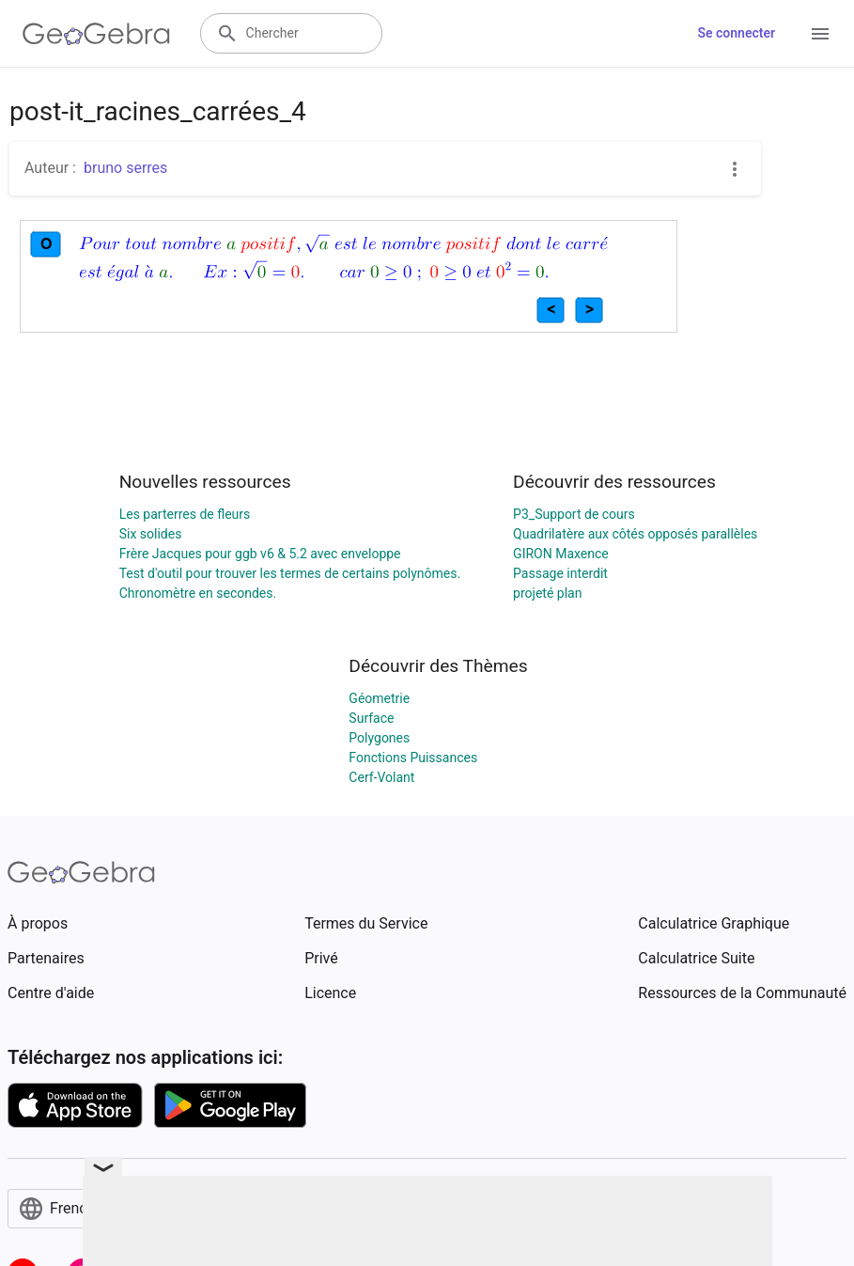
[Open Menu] (820, 34)
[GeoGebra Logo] (96, 34)
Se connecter (736, 32)
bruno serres (125, 168)
